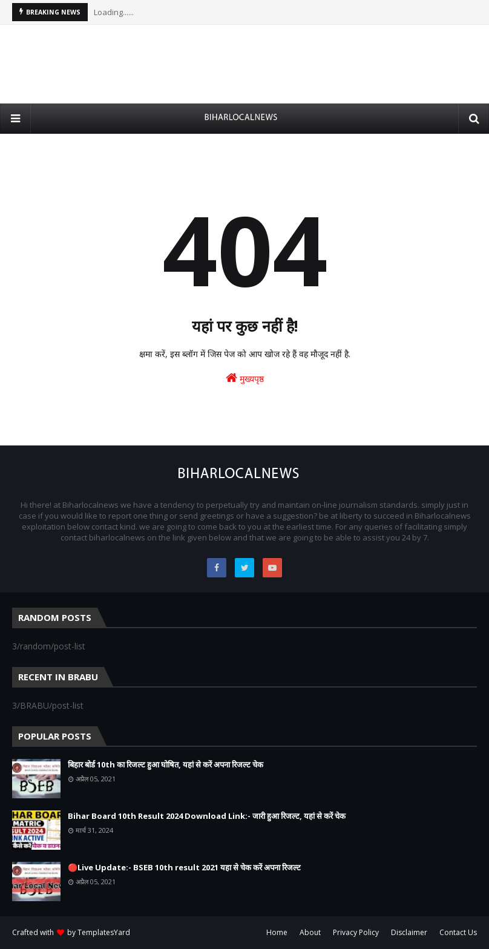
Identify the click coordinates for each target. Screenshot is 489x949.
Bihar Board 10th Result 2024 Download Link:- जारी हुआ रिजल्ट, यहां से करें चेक (207, 815)
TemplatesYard (103, 932)
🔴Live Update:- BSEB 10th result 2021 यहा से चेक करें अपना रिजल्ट (184, 867)
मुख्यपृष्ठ (245, 378)
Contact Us (458, 932)
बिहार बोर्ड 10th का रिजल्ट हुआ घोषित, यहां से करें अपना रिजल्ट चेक (165, 764)
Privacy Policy (356, 932)
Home (276, 932)
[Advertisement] (244, 64)
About (310, 932)
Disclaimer (409, 932)
